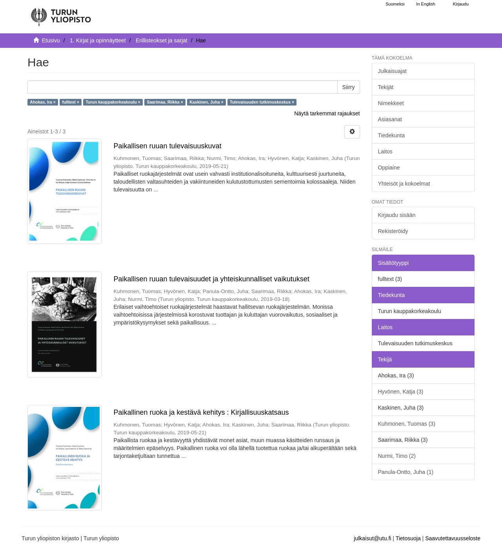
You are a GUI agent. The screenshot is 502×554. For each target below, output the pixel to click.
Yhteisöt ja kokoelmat (404, 183)
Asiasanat (390, 119)
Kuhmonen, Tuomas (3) (406, 424)
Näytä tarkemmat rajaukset (327, 113)
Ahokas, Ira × (43, 102)
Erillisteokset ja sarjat (161, 40)
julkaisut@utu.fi (372, 538)
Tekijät (386, 87)
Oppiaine (389, 167)
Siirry (348, 87)
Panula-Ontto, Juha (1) (406, 472)
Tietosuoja (408, 538)
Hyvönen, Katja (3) (401, 391)
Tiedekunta (391, 135)
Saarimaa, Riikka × (165, 102)
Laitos (385, 151)
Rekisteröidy (393, 231)
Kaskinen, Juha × (206, 102)
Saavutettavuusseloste (452, 538)
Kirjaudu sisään (397, 215)
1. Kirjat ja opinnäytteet (98, 40)
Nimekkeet (391, 103)
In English (425, 4)
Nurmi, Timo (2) (397, 456)
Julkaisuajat (392, 71)
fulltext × (70, 102)
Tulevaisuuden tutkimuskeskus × (262, 102)
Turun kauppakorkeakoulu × (112, 102)
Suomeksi (395, 4)
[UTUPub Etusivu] (61, 13)
